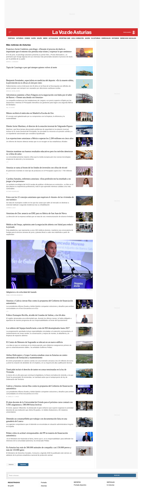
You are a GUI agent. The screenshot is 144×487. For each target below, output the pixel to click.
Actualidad (53, 38)
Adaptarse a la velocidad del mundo (21, 292)
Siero (45, 38)
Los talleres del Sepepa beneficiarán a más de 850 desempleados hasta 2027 (38, 328)
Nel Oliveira (10, 107)
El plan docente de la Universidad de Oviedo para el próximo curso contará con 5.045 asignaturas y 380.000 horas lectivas (39, 403)
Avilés (39, 38)
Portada (11, 38)
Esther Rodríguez (12, 191)
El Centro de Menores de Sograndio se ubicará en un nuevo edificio (34, 342)
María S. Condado (12, 61)
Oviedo (27, 38)
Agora (87, 38)
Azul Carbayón (77, 38)
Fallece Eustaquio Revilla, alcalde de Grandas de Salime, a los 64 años (35, 315)
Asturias (19, 38)
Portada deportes (80, 485)
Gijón (33, 38)
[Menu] (10, 32)
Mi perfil (11, 486)
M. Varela (9, 396)
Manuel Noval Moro (13, 91)
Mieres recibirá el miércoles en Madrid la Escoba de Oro (30, 113)
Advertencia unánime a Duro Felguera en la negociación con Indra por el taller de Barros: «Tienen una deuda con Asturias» (39, 96)
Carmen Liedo (11, 207)
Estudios (115, 38)
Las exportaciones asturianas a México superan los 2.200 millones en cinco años (39, 138)
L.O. (7, 162)
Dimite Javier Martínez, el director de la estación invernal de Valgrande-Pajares (39, 126)
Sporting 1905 (64, 38)
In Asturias (95, 38)
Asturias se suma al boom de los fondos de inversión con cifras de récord (36, 167)
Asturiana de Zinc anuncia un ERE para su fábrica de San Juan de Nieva (36, 213)
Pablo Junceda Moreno (14, 295)
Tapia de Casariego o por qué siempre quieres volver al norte (31, 67)
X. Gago (16, 396)
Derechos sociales (128, 38)
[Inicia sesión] (129, 32)
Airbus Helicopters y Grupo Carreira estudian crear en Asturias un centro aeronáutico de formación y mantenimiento (36, 356)
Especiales (106, 38)
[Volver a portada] (72, 32)
